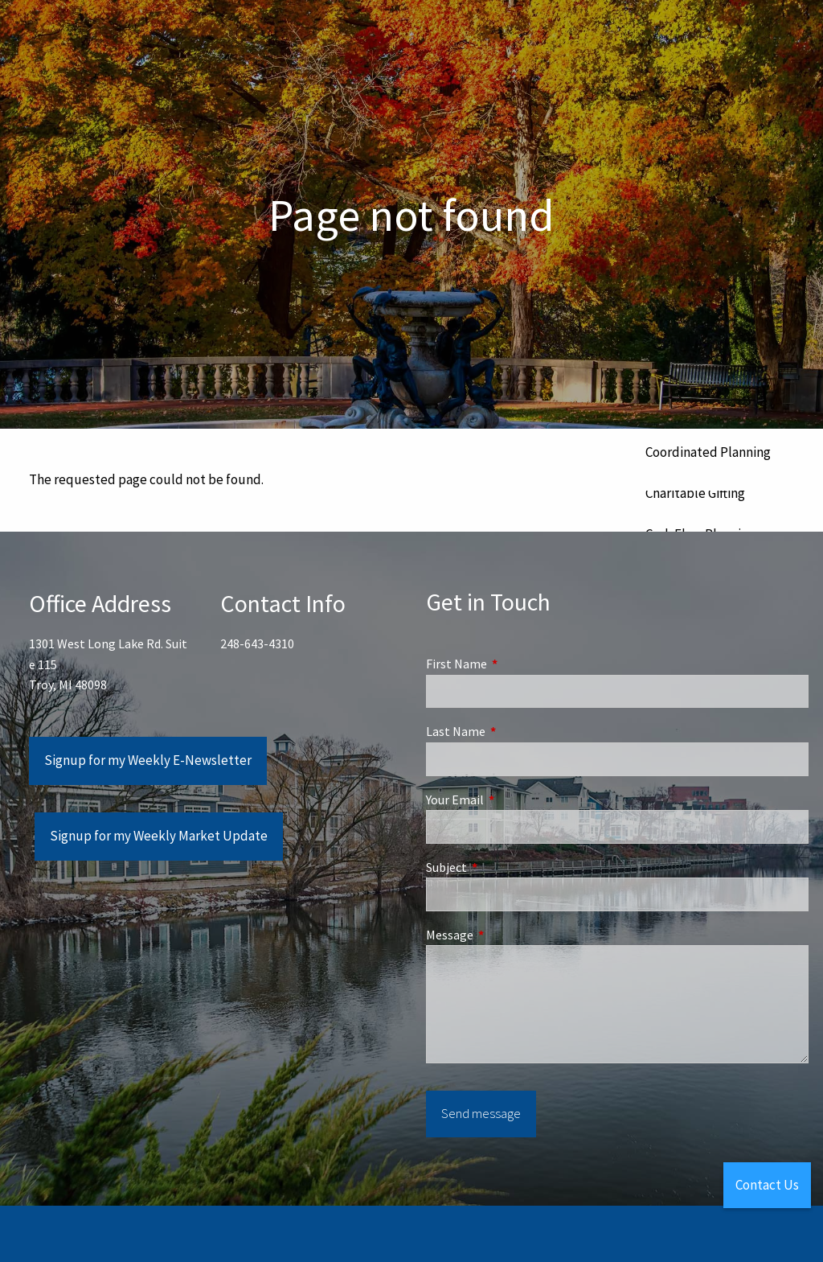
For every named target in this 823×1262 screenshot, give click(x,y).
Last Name (513, 731)
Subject (504, 867)
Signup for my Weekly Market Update (159, 836)
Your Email (512, 799)
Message (507, 935)
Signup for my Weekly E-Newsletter (148, 760)
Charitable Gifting (695, 493)
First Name (514, 664)
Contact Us (767, 1185)
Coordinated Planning (708, 452)
